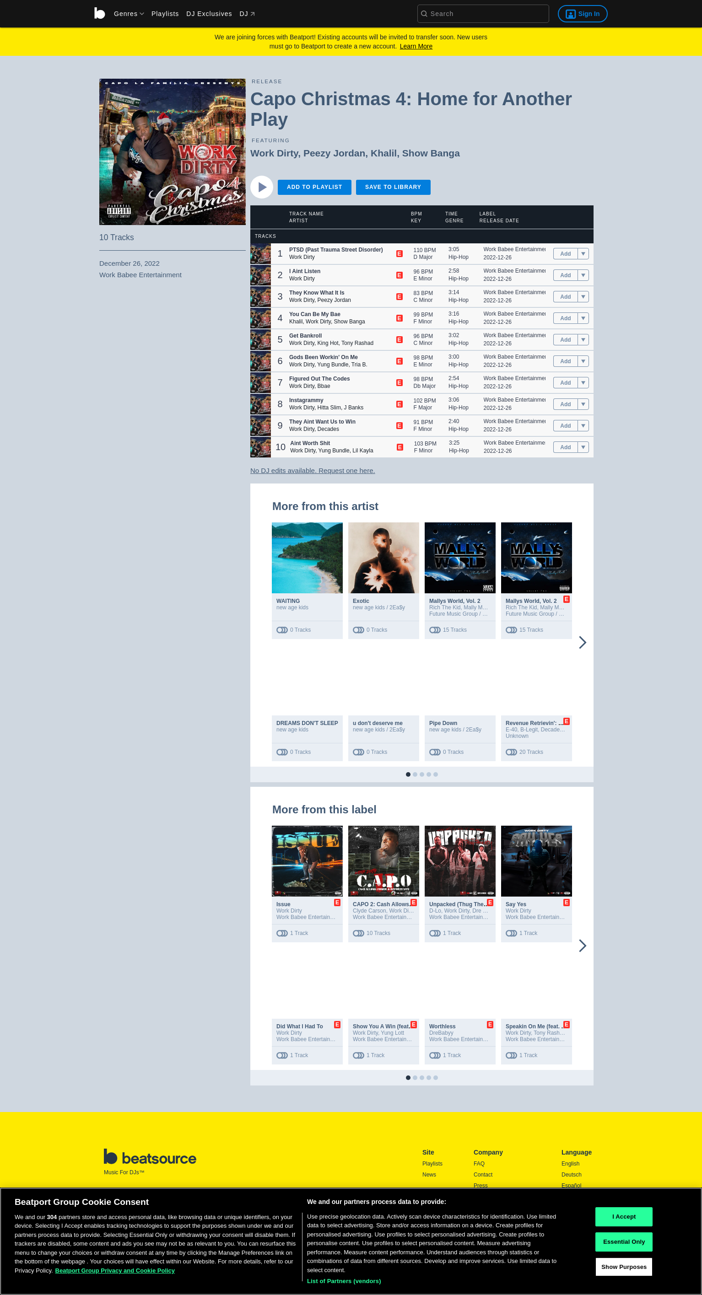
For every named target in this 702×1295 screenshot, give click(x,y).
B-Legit (529, 729)
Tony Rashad (357, 343)
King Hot (328, 343)
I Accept (624, 1219)
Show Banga (431, 153)
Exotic (361, 601)
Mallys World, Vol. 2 (455, 601)
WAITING (288, 601)
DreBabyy (441, 1033)
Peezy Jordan (334, 153)
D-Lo (435, 911)
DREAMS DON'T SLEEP (307, 723)
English (570, 1164)
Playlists (165, 13)
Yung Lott (392, 1033)
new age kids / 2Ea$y (379, 607)
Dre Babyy (485, 911)
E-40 (511, 729)
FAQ (479, 1164)
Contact (483, 1174)
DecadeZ (552, 729)
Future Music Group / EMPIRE (466, 614)
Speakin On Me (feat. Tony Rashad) (551, 1026)
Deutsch (572, 1174)
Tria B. (359, 364)
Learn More (416, 46)
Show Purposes (624, 1269)
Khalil (384, 153)
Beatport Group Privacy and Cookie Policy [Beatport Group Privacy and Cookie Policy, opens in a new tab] (115, 1272)
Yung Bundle (332, 364)
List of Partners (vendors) (344, 1283)
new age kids (292, 607)
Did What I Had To (299, 1026)
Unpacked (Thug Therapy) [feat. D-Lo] (478, 904)
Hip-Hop (458, 257)
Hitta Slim (329, 407)
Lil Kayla (362, 450)
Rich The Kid (444, 607)
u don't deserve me (378, 723)
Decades (328, 429)
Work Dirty (274, 153)
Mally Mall (476, 607)
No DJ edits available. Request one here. (312, 470)
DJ (246, 13)
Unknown (517, 736)
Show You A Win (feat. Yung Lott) (396, 1026)
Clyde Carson (369, 911)
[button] (260, 253)
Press (481, 1185)
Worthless (442, 1026)
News (429, 1174)
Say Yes (516, 904)
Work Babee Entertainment (517, 249)
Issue (283, 904)
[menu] (126, 13)
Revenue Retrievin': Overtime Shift (551, 723)
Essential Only (624, 1244)
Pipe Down (443, 723)
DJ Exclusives (209, 13)
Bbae (324, 386)
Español (571, 1185)
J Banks (354, 407)
